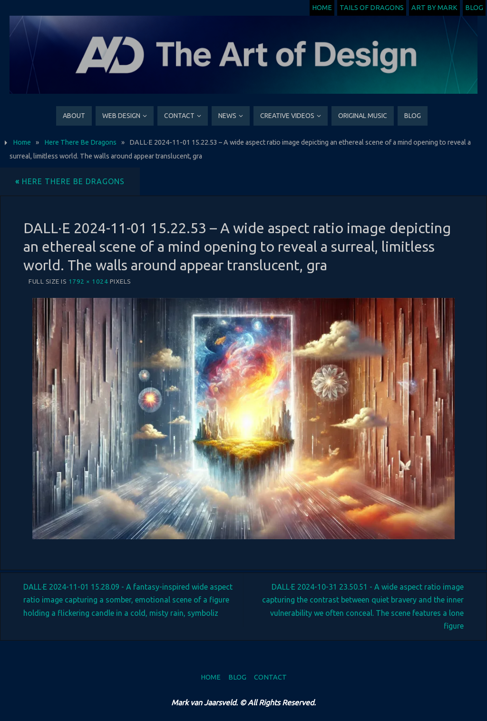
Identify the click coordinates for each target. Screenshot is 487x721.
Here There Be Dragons (80, 142)
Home (322, 7)
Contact (270, 677)
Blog (474, 7)
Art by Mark (434, 7)
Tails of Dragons (372, 7)
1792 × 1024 (88, 281)
